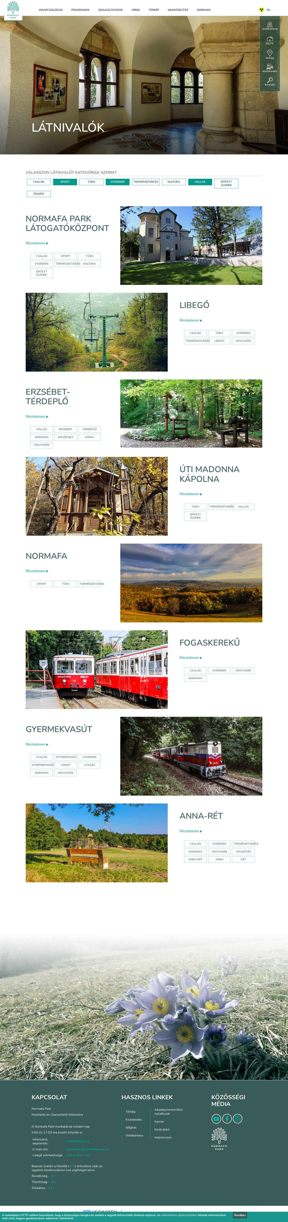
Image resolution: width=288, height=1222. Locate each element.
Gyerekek (42, 264)
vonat (66, 765)
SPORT (65, 182)
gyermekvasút (43, 765)
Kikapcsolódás (51, 10)
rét (243, 859)
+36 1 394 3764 (78, 1155)
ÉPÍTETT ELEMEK (226, 183)
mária (89, 437)
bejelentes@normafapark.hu (87, 1149)
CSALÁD (38, 182)
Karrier (159, 1121)
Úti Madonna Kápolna (210, 474)
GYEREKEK (118, 182)
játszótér (243, 852)
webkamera (270, 26)
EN (268, 10)
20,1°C (270, 40)
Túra (89, 256)
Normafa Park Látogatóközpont (67, 223)
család (195, 670)
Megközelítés (178, 10)
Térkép (154, 10)
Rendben (240, 1215)
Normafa (204, 10)
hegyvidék (243, 341)
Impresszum (163, 1137)
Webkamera (134, 1135)
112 (51, 1188)
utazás (89, 765)
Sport (65, 256)
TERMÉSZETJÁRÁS (146, 182)
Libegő (195, 305)
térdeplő (89, 429)
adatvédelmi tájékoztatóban (179, 1215)
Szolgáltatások (110, 10)
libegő (219, 341)
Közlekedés (134, 1119)
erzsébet (65, 429)
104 (72, 1166)
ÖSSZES (38, 194)
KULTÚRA (174, 182)
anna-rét (195, 859)
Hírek (136, 10)
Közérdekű (161, 1129)
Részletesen (37, 243)
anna (219, 859)
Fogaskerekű (210, 643)
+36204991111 (78, 1141)
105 (53, 1182)
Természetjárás (68, 264)
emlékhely (65, 437)
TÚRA (91, 182)
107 (53, 1176)
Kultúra (89, 264)
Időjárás (131, 1127)
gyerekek (219, 670)
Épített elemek (41, 273)
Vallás (41, 429)
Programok (80, 10)
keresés (270, 82)
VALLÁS (200, 182)
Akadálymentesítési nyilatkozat (168, 1112)
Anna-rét (201, 816)
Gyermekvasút (59, 729)
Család (41, 256)
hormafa (195, 852)
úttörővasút (66, 757)
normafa (42, 437)
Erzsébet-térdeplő (48, 396)
